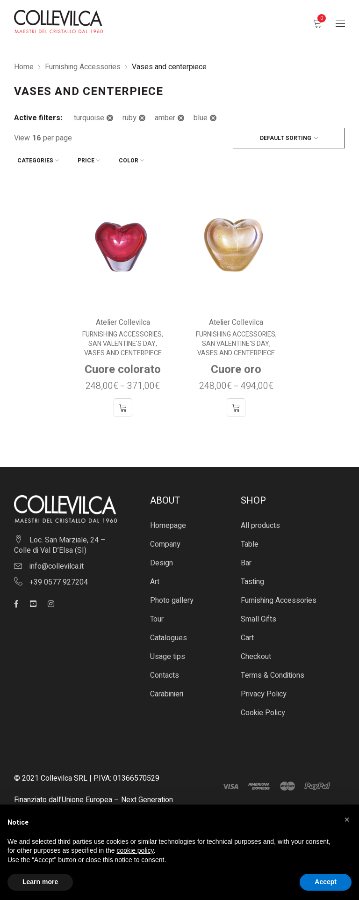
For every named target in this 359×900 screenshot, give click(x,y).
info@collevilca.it (56, 562)
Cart (247, 634)
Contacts (164, 672)
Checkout (256, 653)
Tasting (252, 578)
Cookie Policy (263, 709)
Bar (246, 560)
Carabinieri (166, 691)
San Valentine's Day (122, 340)
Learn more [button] (40, 881)
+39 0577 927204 (58, 578)
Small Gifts (258, 616)
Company (165, 541)
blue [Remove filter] (201, 118)
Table (249, 541)
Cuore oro (236, 366)
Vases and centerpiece (123, 350)
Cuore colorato (123, 366)
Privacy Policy (264, 691)
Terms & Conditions (272, 672)
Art (154, 578)
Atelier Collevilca (123, 319)
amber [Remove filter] (165, 118)
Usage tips (167, 653)
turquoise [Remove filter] (89, 118)
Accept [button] (326, 881)
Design (161, 560)
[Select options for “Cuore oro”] (236, 404)
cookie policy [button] (134, 850)
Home (24, 67)
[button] (346, 819)
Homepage (168, 522)
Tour (157, 616)
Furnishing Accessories (83, 67)
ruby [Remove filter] (129, 118)
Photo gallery (172, 597)
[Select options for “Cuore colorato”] (123, 404)
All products (260, 522)
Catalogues (168, 634)
